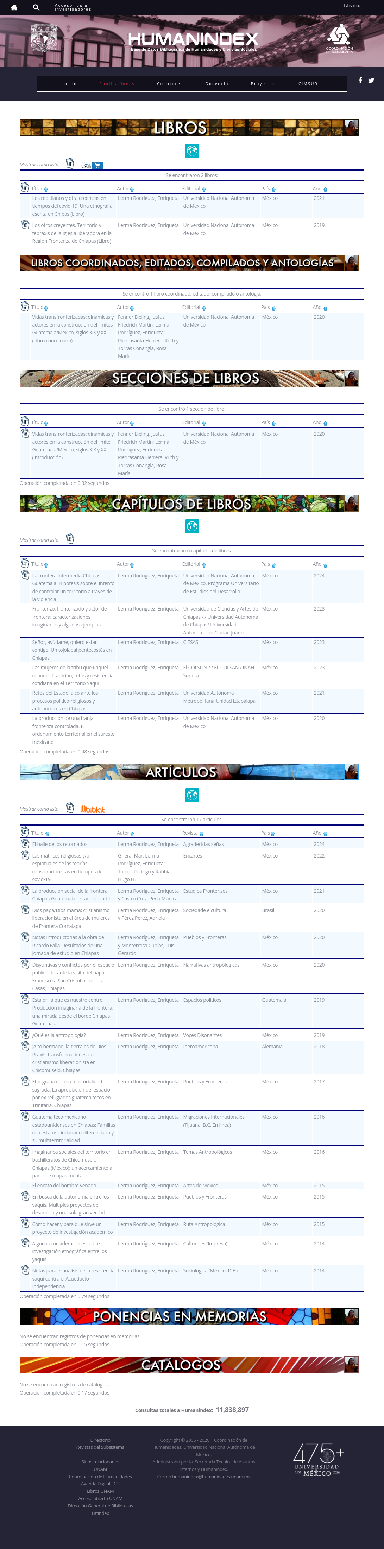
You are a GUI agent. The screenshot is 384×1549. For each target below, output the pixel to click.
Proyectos (263, 83)
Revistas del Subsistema (100, 1447)
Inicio (70, 83)
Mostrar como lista (40, 164)
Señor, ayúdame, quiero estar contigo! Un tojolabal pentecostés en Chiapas (72, 650)
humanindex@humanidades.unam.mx (211, 1476)
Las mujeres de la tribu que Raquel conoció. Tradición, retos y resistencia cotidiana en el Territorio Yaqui (72, 675)
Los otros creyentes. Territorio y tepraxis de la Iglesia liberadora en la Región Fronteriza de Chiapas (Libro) (72, 233)
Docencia (217, 83)
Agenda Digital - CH (100, 1483)
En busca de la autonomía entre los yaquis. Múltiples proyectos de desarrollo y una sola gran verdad (70, 1204)
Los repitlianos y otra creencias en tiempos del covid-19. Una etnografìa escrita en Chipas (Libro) (72, 206)
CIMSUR (308, 83)
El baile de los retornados (59, 844)
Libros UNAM (100, 1491)
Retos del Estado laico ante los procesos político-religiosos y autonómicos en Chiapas (65, 700)
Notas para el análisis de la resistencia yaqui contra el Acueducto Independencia (73, 1278)
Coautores (170, 83)
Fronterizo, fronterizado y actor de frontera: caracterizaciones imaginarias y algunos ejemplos (69, 616)
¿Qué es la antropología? (59, 1035)
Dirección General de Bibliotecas (100, 1506)
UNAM (100, 1469)
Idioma (361, 5)
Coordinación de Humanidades (100, 1476)
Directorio (100, 1440)
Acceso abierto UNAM (100, 1498)
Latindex (100, 1513)
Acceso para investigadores (73, 7)
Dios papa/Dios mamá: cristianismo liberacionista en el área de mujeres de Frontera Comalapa (71, 918)
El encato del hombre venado (64, 1185)
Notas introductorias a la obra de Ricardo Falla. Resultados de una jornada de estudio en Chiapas (68, 945)
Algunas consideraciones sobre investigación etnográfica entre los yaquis (69, 1251)
